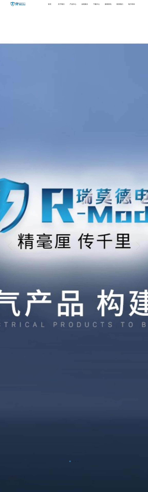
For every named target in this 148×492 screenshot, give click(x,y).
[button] (70, 461)
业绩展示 (84, 3)
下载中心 (96, 3)
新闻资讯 (108, 3)
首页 (49, 3)
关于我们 (61, 3)
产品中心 (73, 3)
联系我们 (120, 3)
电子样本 (131, 3)
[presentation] (10, 246)
